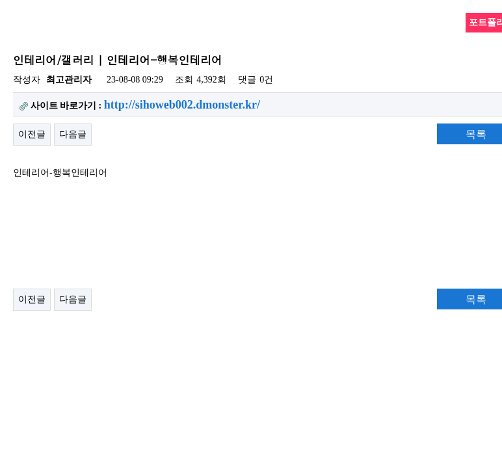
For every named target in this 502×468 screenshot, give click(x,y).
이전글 (32, 134)
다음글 (72, 134)
